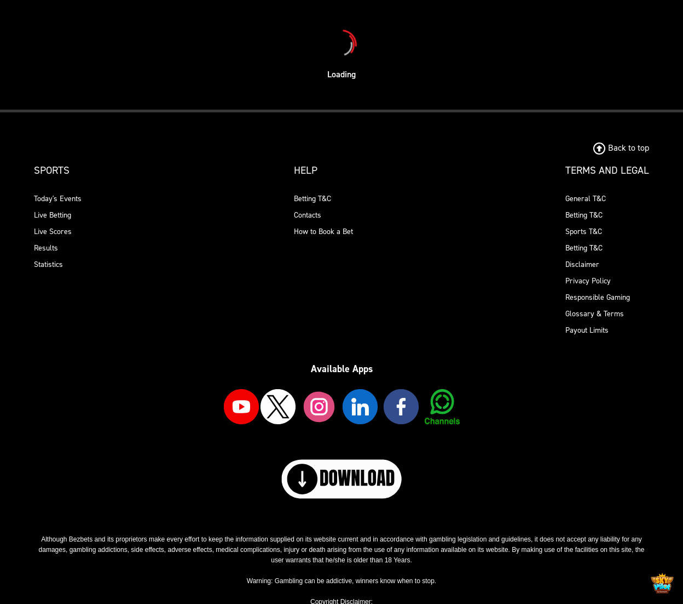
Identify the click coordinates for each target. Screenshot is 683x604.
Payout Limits (587, 330)
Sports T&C (583, 231)
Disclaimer (582, 264)
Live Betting (52, 215)
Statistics (48, 264)
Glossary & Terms (594, 314)
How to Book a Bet (323, 231)
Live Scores (53, 231)
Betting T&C (312, 198)
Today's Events (58, 198)
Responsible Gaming (597, 297)
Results (46, 248)
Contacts (307, 215)
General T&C (585, 198)
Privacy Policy (588, 281)
